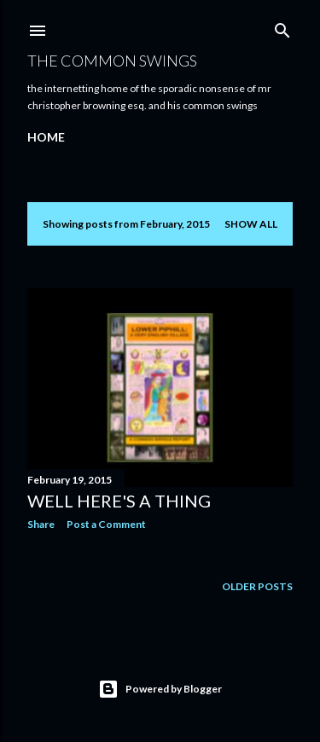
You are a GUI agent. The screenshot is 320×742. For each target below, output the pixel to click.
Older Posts (257, 586)
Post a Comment (106, 524)
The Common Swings (112, 60)
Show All (250, 223)
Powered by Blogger (160, 689)
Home (46, 137)
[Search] (282, 26)
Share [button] (41, 524)
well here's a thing (119, 500)
